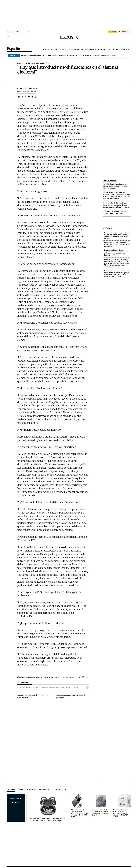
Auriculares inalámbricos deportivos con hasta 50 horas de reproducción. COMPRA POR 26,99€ (46, 820)
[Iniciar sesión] (124, 32)
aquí (62, 697)
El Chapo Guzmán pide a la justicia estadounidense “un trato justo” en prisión (115, 186)
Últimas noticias (126, 49)
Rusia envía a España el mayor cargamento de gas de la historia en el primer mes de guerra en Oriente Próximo (116, 252)
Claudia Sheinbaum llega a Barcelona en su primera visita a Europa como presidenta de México (116, 205)
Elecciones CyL (63, 49)
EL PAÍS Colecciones (60, 789)
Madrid (109, 49)
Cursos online (31, 789)
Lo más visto (107, 228)
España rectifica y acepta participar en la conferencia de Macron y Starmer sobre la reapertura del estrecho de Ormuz (117, 235)
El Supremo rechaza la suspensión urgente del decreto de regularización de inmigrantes (117, 244)
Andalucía (72, 49)
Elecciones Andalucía (50, 49)
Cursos (21, 789)
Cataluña (80, 49)
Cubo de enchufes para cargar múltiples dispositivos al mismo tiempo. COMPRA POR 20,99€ (120, 813)
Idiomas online (44, 789)
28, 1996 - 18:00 (29, 91)
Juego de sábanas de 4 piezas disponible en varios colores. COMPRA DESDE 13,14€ (100, 812)
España (13, 49)
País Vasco (116, 49)
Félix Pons (36, 687)
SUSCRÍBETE (112, 32)
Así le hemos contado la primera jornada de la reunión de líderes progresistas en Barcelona (68, 55)
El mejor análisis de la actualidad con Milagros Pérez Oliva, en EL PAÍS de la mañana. (47, 677)
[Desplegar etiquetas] (87, 687)
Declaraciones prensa (48, 687)
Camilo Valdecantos (27, 88)
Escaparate (11, 789)
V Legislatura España (24, 687)
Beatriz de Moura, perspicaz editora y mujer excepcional (115, 212)
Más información (23, 697)
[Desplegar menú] (8, 37)
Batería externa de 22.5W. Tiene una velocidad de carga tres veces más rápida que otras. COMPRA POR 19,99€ (79, 813)
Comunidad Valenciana (92, 49)
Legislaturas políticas (63, 687)
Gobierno (75, 687)
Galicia (102, 49)
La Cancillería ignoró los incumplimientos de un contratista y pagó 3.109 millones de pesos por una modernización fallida (116, 195)
